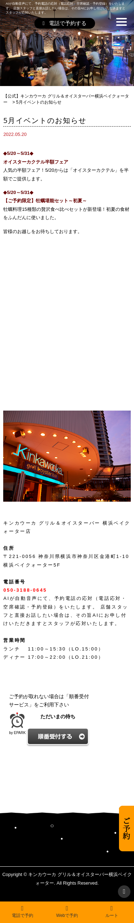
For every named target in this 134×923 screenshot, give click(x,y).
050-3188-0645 (25, 590)
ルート (111, 911)
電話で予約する (64, 23)
